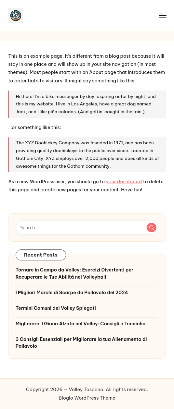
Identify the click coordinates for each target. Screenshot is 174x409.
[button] (151, 228)
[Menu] (162, 16)
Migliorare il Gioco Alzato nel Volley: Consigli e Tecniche (80, 324)
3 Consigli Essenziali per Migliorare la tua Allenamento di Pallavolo (81, 342)
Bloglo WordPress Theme (87, 398)
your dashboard (124, 182)
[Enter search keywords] (87, 227)
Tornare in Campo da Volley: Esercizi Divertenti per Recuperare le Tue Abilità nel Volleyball (75, 273)
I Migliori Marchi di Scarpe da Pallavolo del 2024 (72, 292)
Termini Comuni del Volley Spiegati (56, 308)
